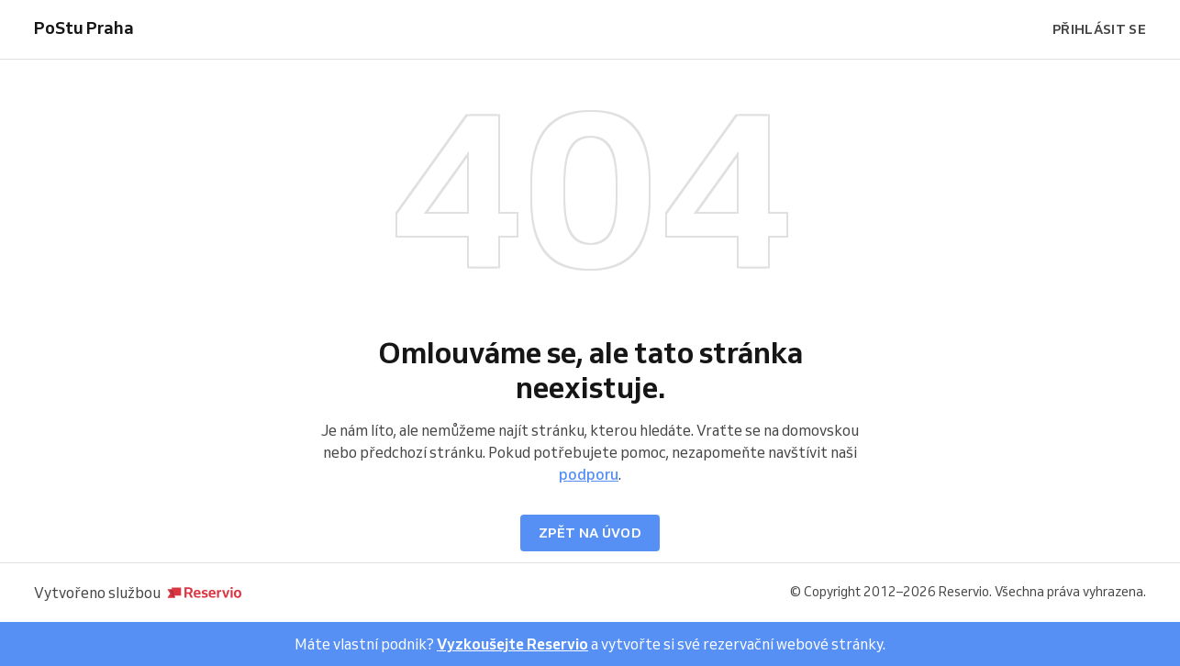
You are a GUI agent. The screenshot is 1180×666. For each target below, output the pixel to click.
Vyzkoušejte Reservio (512, 644)
